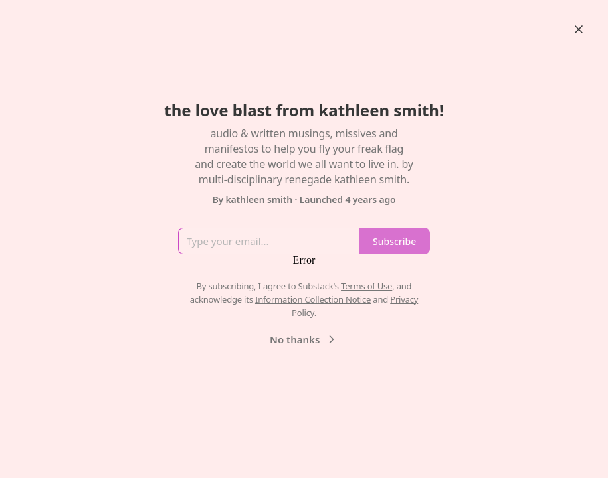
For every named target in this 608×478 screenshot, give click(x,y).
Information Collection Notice (313, 299)
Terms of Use (366, 286)
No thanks (304, 339)
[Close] (578, 29)
